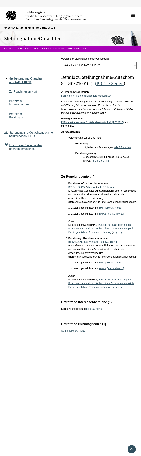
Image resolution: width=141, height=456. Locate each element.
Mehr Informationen (22, 148)
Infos (85, 48)
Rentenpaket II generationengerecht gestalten (86, 95)
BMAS (102, 213)
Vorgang (91, 187)
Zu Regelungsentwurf (23, 91)
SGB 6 (64, 330)
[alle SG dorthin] (122, 147)
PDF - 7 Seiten (108, 83)
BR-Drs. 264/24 (76, 187)
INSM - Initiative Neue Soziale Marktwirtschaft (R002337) (92, 122)
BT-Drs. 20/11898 (78, 241)
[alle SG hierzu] (106, 187)
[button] (133, 15)
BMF (102, 207)
